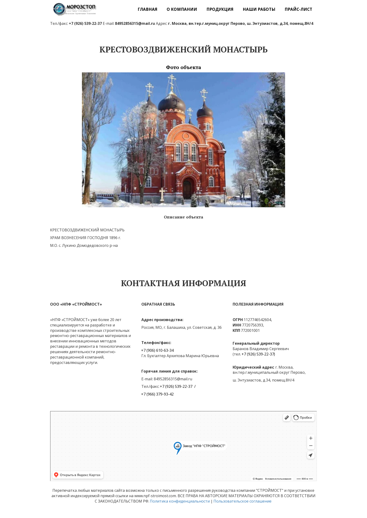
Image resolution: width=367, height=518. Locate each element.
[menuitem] (147, 9)
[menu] (211, 9)
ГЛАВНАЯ (147, 9)
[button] (182, 9)
